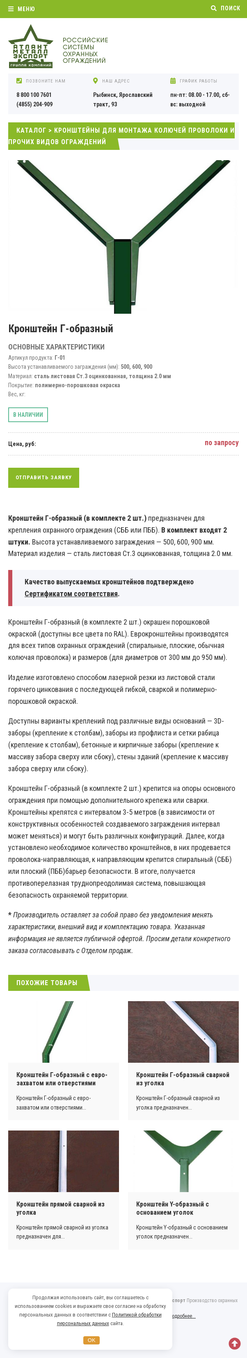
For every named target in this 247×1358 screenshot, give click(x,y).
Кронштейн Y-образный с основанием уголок (172, 1208)
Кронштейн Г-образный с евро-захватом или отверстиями (61, 1079)
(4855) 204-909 (34, 104)
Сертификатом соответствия (71, 593)
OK (92, 1340)
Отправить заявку (44, 477)
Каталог (31, 130)
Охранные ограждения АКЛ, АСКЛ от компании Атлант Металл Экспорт (69, 46)
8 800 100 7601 (34, 95)
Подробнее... (182, 1316)
